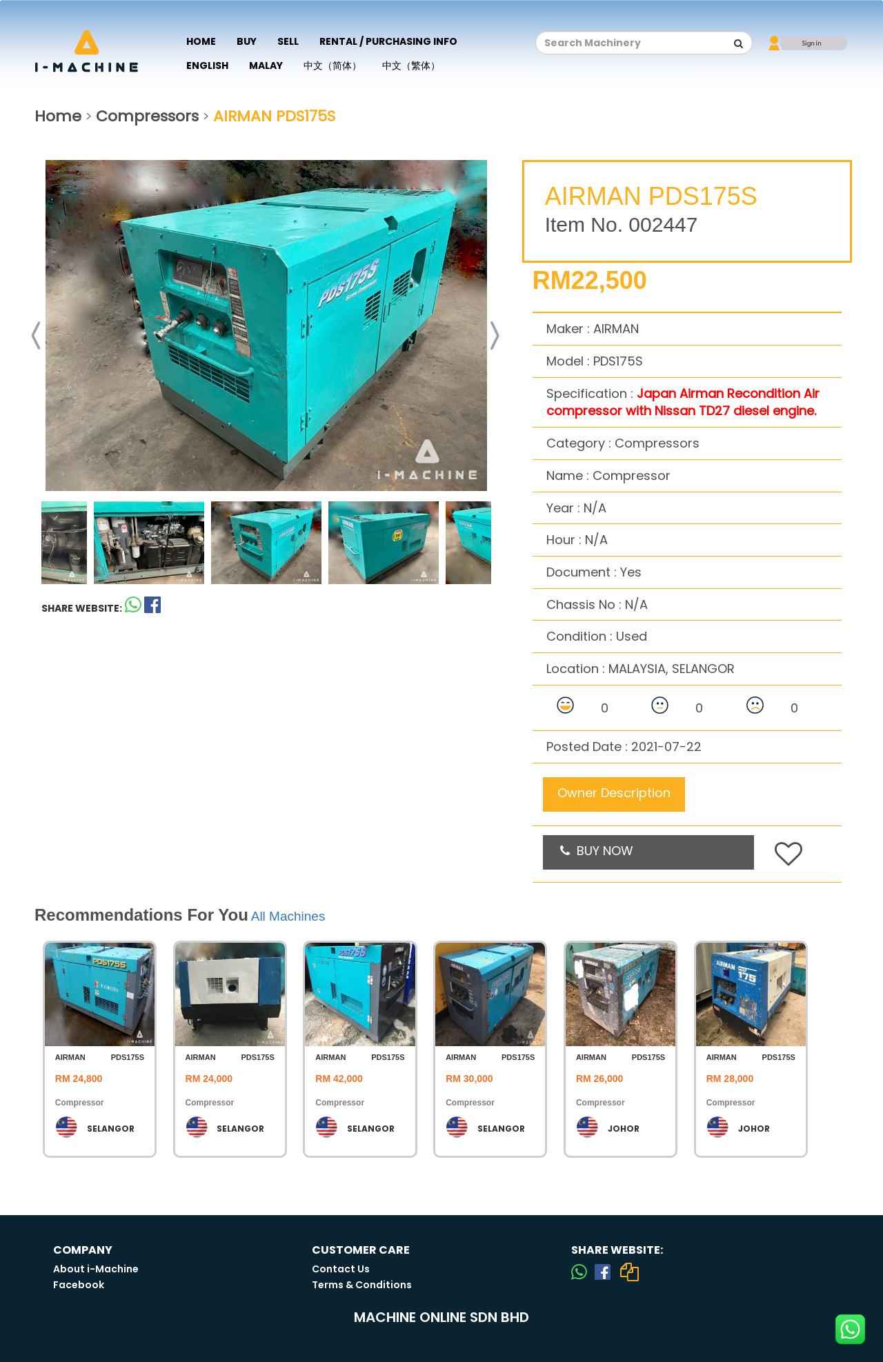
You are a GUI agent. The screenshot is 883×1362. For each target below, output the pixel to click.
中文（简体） (332, 65)
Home (201, 41)
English (207, 65)
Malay (266, 65)
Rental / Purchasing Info (388, 41)
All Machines (288, 916)
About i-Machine (96, 1269)
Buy (247, 41)
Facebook (78, 1285)
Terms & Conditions (362, 1285)
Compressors (147, 116)
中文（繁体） (411, 65)
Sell (288, 41)
